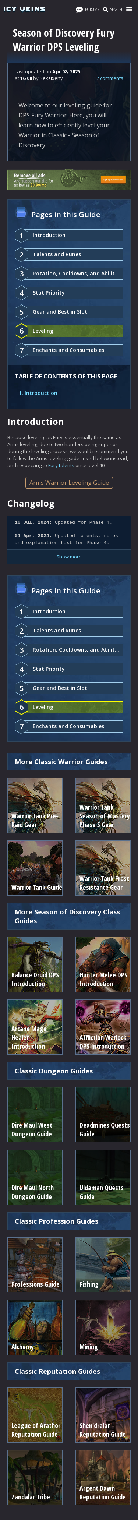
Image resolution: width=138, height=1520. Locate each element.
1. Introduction (38, 392)
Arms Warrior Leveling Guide (69, 483)
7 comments (109, 78)
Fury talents (61, 465)
